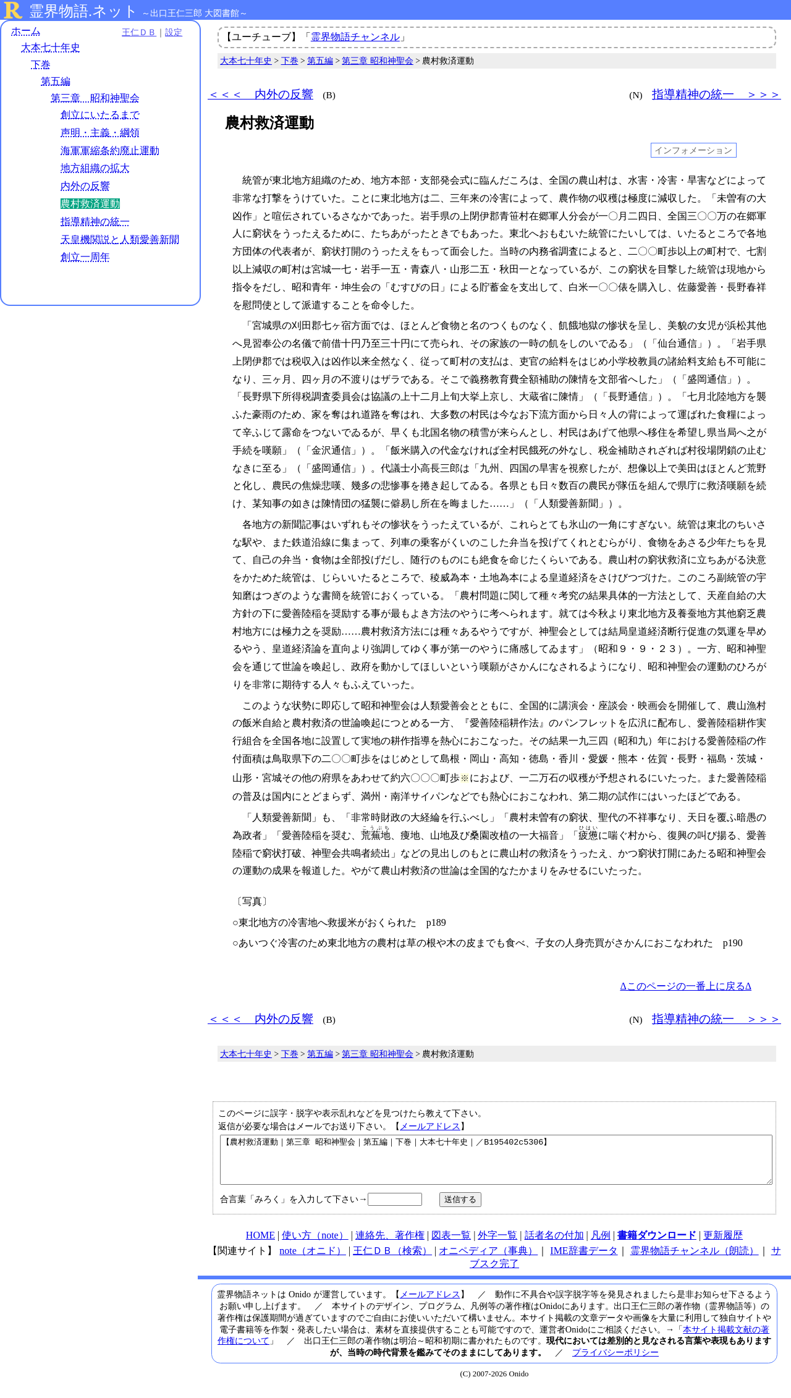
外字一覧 (497, 1244)
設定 (170, 32)
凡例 (601, 1244)
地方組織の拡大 (95, 168)
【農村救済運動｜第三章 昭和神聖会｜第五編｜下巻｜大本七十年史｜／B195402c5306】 (496, 1164)
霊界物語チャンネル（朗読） (694, 1260)
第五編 (55, 81)
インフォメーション (693, 150)
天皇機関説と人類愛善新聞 (120, 239)
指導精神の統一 (95, 221)
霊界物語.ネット (83, 11)
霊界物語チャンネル (355, 37)
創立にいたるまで (100, 114)
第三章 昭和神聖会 (95, 98)
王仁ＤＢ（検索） (392, 1260)
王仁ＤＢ (136, 32)
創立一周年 (85, 257)
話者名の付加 (554, 1244)
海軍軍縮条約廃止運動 (110, 150)
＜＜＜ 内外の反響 (260, 94)
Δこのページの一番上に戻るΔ (685, 986)
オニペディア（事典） (488, 1260)
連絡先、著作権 (390, 1244)
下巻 (41, 64)
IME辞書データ (583, 1260)
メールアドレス (430, 1126)
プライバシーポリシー (615, 1361)
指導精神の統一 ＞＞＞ (716, 94)
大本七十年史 (50, 48)
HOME (260, 1244)
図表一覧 (451, 1244)
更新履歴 (723, 1244)
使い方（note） (315, 1244)
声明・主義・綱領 (100, 132)
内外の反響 (85, 185)
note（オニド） (312, 1260)
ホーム (26, 30)
